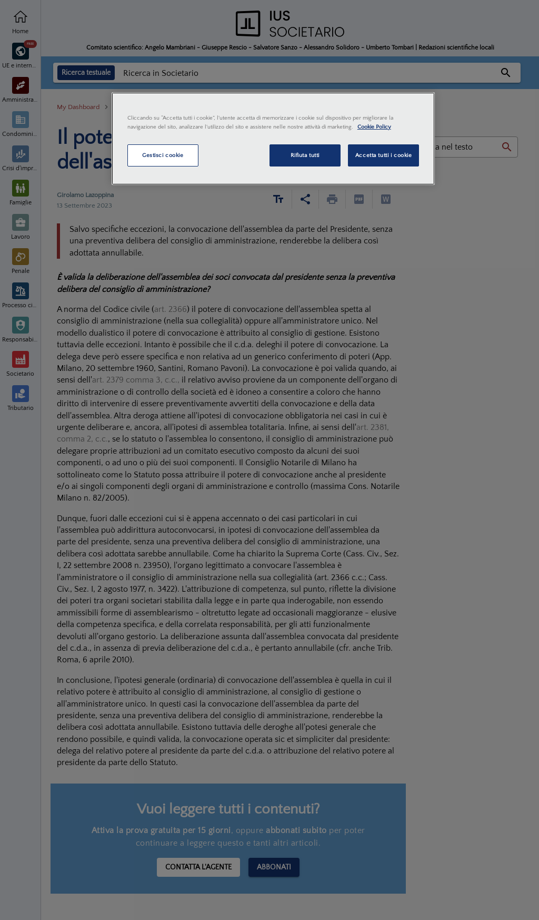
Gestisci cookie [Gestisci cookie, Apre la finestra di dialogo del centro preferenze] (163, 155)
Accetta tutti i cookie (383, 155)
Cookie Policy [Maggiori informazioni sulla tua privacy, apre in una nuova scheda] (374, 126)
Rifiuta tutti (305, 155)
